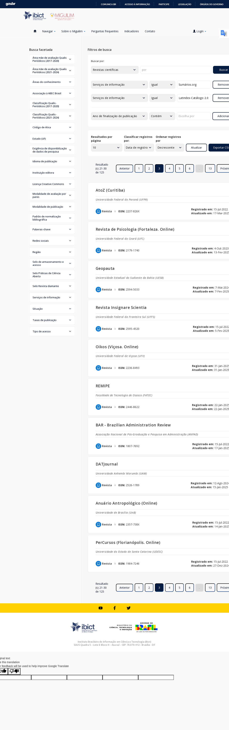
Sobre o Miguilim (73, 31)
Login (199, 31)
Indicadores (131, 31)
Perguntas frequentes (104, 31)
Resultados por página (101, 139)
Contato (150, 31)
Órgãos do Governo (211, 4)
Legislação (184, 4)
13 (210, 168)
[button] (52, 59)
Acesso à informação (137, 4)
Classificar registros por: (138, 139)
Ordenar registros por (168, 139)
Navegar (49, 31)
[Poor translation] (14, 671)
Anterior (124, 168)
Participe (164, 4)
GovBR (10, 4)
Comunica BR (108, 4)
